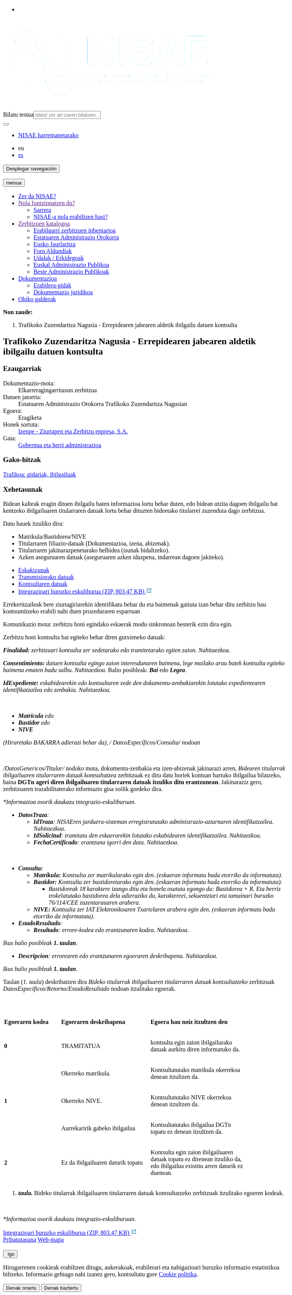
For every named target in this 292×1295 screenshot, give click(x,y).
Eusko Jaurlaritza (54, 244)
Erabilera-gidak (52, 285)
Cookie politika (178, 1274)
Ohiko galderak (37, 299)
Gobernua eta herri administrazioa (59, 445)
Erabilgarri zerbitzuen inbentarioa (74, 230)
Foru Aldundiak (52, 251)
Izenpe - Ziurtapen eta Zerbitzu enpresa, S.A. (73, 431)
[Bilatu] (6, 124)
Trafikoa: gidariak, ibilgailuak (39, 474)
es (20, 155)
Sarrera (42, 210)
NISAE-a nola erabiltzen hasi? (70, 216)
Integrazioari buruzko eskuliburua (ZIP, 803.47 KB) (85, 591)
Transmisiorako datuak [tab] (46, 577)
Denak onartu (21, 1288)
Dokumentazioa (37, 278)
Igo (10, 1254)
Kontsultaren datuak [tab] (42, 584)
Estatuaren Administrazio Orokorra (76, 237)
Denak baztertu (61, 1288)
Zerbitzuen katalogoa (44, 223)
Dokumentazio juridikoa (63, 292)
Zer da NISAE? (37, 196)
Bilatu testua (18, 114)
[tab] (153, 570)
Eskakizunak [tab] (33, 570)
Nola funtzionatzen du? (46, 203)
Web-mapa (51, 1239)
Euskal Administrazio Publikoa (71, 265)
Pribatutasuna (19, 1239)
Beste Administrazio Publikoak (71, 271)
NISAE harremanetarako (48, 135)
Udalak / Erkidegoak (58, 258)
